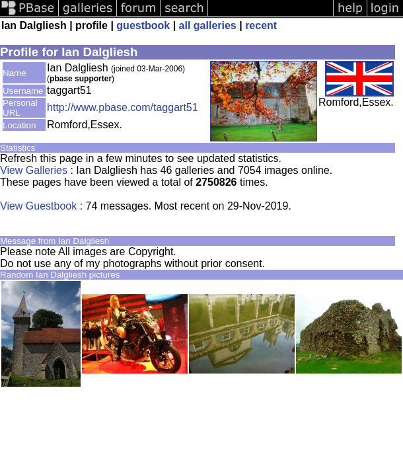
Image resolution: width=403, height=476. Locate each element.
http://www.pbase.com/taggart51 (122, 107)
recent (261, 25)
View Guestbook (38, 206)
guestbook (143, 25)
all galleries (208, 25)
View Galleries (33, 170)
